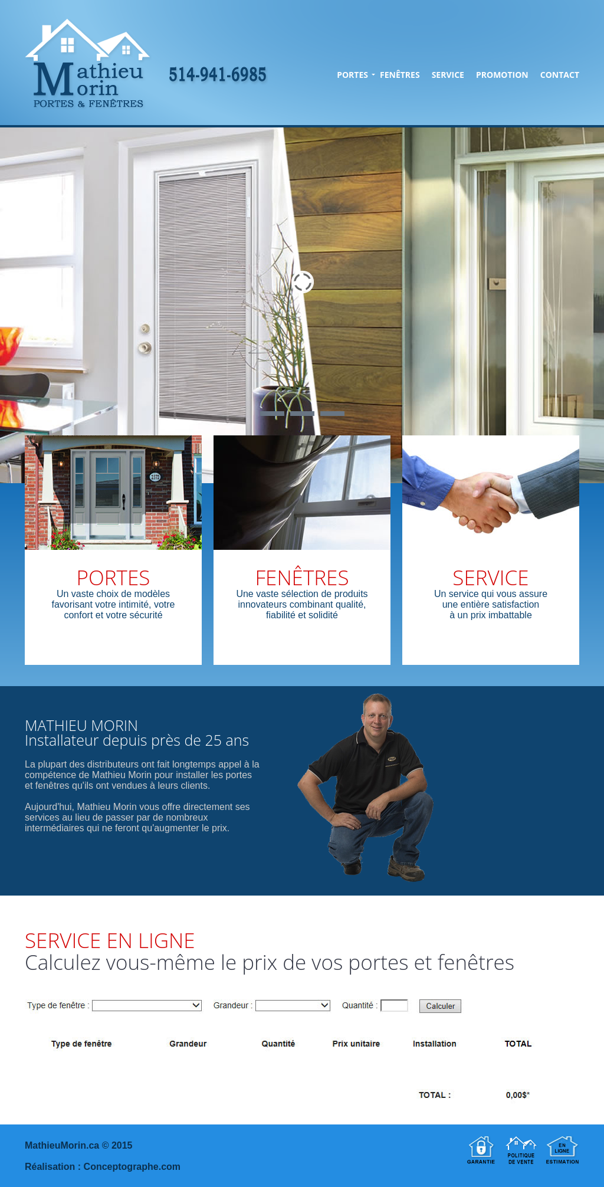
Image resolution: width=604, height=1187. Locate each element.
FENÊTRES (400, 75)
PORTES (352, 75)
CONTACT (559, 75)
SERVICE (448, 75)
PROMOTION (502, 75)
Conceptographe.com (132, 1167)
